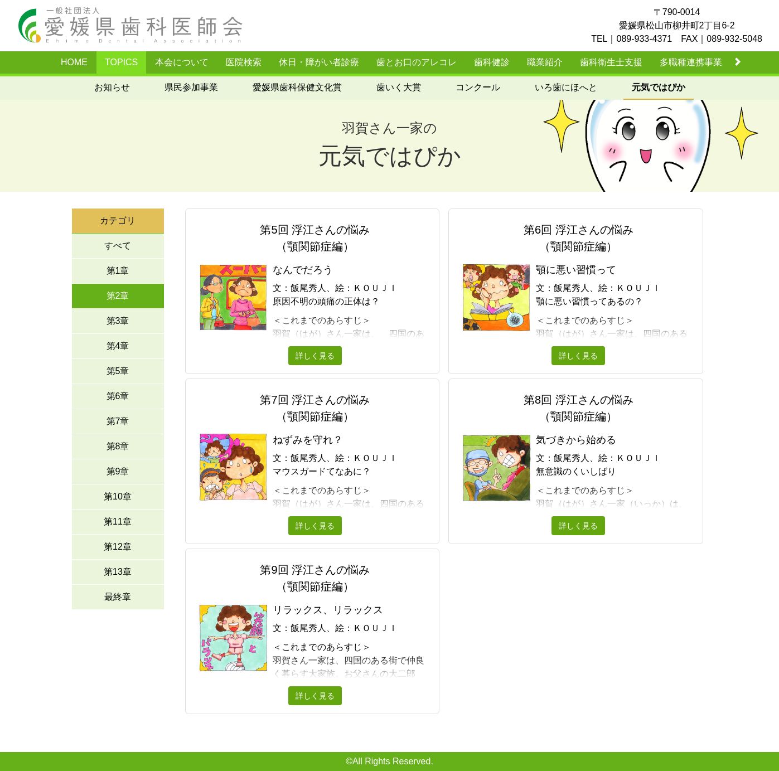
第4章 (118, 346)
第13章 (118, 571)
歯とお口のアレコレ (416, 62)
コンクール (478, 87)
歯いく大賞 (398, 87)
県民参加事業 (191, 87)
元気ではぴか (658, 87)
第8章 (118, 446)
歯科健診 (492, 62)
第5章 (118, 371)
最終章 (117, 597)
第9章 (118, 471)
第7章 (118, 421)
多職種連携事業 (691, 62)
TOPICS (121, 62)
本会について (182, 62)
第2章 (118, 295)
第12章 (118, 546)
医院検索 (244, 62)
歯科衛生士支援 (611, 62)
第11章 (118, 521)
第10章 (118, 496)
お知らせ (112, 87)
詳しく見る (315, 355)
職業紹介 (545, 62)
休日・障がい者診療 (319, 62)
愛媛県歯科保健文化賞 (297, 87)
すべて (117, 245)
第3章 (118, 321)
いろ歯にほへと (566, 87)
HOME (74, 62)
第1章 (118, 270)
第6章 (118, 396)
